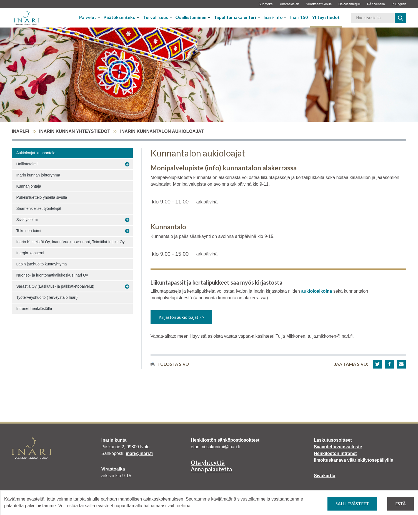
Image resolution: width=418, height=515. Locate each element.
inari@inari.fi (139, 453)
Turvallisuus (155, 17)
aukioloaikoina (316, 291)
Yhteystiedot (326, 17)
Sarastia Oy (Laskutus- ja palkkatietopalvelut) (55, 286)
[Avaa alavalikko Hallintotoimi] (127, 164)
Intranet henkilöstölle (34, 308)
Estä (400, 503)
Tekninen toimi (28, 230)
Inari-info (273, 17)
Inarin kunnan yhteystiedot (74, 131)
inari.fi (20, 131)
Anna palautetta (211, 469)
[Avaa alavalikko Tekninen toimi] (127, 231)
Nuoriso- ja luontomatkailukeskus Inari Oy (52, 275)
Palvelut (87, 17)
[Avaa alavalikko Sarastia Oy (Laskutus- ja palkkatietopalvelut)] (127, 286)
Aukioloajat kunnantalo (36, 153)
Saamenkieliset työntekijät (38, 208)
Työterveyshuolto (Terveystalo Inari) (47, 297)
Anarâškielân (289, 4)
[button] (377, 364)
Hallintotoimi (26, 164)
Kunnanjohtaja (28, 186)
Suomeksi (266, 4)
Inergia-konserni (30, 253)
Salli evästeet (352, 503)
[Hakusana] (373, 18)
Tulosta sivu (170, 364)
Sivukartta (324, 475)
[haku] (400, 18)
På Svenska (376, 4)
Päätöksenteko (120, 17)
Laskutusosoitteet (333, 440)
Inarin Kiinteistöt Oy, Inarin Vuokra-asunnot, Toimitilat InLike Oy (70, 242)
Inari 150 (299, 17)
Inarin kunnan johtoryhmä (38, 175)
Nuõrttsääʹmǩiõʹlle (319, 4)
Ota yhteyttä (208, 462)
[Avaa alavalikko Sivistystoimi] (127, 220)
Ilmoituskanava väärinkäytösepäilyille (353, 460)
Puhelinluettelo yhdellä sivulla (41, 197)
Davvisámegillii (349, 4)
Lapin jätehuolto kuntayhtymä (41, 264)
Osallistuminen (190, 17)
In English (399, 4)
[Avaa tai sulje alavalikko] (99, 17)
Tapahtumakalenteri (235, 17)
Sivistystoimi (27, 219)
